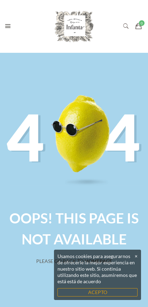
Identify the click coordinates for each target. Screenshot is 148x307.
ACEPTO (97, 292)
